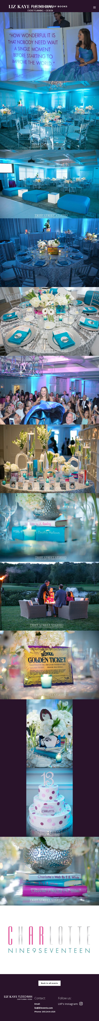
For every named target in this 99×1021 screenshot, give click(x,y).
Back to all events (49, 983)
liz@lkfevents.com (43, 1008)
